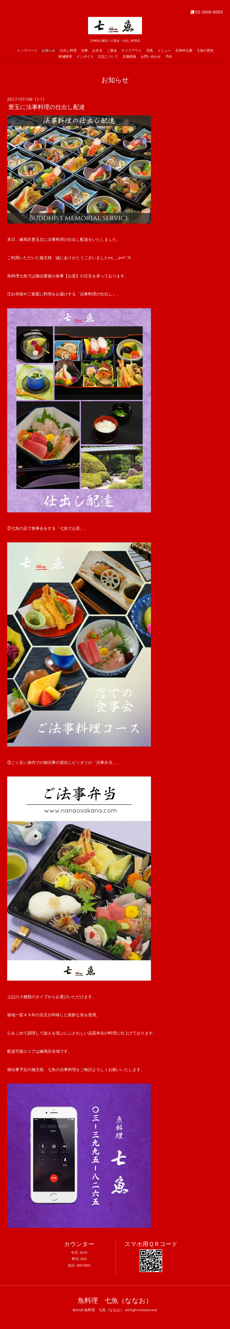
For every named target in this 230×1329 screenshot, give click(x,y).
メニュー (164, 50)
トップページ (27, 50)
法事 (84, 50)
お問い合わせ (151, 56)
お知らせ (48, 50)
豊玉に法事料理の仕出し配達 (46, 107)
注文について (108, 56)
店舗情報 (129, 56)
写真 (149, 50)
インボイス (85, 56)
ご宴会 (112, 50)
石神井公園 (183, 50)
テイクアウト (132, 50)
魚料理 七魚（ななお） (115, 1300)
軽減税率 (65, 56)
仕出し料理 (68, 50)
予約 (168, 56)
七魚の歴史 (205, 50)
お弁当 (97, 50)
